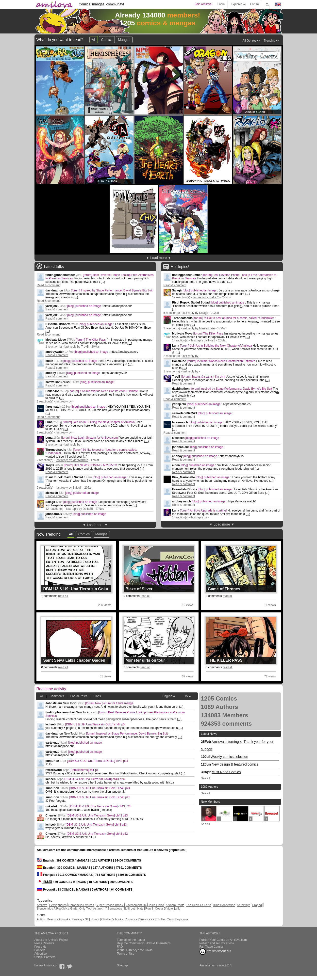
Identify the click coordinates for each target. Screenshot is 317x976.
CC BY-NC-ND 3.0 (215, 951)
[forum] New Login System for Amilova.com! (90, 437)
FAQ (120, 946)
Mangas (124, 40)
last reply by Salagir (69, 487)
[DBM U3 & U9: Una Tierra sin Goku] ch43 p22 (97, 833)
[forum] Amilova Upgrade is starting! (204, 510)
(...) (102, 282)
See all (205, 778)
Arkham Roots (175, 905)
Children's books (112, 919)
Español (46, 867)
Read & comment (48, 285)
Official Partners (44, 957)
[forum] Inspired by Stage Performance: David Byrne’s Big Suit (111, 290)
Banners (40, 950)
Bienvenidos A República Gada (57, 908)
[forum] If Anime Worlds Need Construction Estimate (104, 391)
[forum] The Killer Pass (91, 339)
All (94, 40)
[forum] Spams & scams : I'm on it (203, 376)
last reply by (64, 401)
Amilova (42, 905)
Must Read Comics (226, 772)
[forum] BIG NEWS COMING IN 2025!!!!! (91, 465)
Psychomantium (136, 905)
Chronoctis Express (81, 905)
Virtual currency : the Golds (135, 950)
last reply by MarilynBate (72, 460)
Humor (95, 919)
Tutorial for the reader (131, 940)
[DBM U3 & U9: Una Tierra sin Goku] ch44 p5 (95, 724)
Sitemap (122, 965)
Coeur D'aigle (164, 908)
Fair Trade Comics (212, 946)
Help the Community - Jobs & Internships (144, 943)
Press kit (40, 946)
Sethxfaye (243, 905)
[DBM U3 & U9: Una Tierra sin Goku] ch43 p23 (99, 797)
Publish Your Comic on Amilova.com (223, 940)
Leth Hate (137, 908)
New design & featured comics (235, 764)
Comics (107, 40)
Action (41, 919)
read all (63, 596)
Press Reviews (44, 943)
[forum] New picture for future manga (109, 703)
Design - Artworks (58, 919)
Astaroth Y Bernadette (107, 908)
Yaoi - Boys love (177, 919)
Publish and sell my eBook (217, 943)
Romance (131, 919)
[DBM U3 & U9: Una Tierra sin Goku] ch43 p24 (97, 761)
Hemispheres (58, 905)
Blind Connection (224, 905)
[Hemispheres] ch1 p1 (84, 770)
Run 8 (149, 908)
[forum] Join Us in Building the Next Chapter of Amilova (99, 422)
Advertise (40, 953)
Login (221, 4)
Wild (177, 908)
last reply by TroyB (77, 346)
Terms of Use (125, 953)
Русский (46, 889)
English (167, 696)
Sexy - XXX (146, 919)
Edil (126, 908)
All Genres (249, 40)
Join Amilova (203, 4)
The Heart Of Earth (198, 905)
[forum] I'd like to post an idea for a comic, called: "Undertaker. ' (234, 318)
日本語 (44, 882)
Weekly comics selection (229, 757)
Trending (269, 40)
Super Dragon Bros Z (110, 905)
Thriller (161, 919)
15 (186, 696)
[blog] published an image (84, 306)
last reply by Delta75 (79, 509)
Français (46, 875)
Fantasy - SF (80, 919)
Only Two (85, 908)
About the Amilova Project (51, 940)
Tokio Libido (156, 905)
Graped (257, 905)
